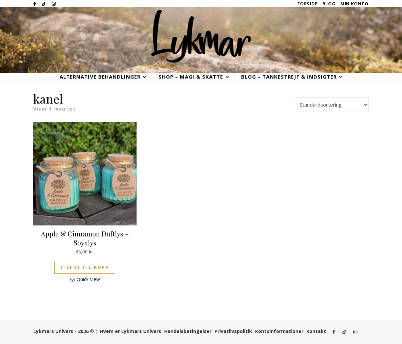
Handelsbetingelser (187, 331)
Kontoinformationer (279, 331)
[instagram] (54, 4)
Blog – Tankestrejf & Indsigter (289, 76)
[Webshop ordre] (332, 104)
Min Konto (354, 4)
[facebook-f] (35, 4)
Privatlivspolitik (233, 331)
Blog (329, 4)
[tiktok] (44, 4)
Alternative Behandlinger (100, 76)
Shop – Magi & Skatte (191, 76)
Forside (307, 4)
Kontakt (316, 331)
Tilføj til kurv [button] (84, 267)
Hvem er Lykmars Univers (130, 331)
